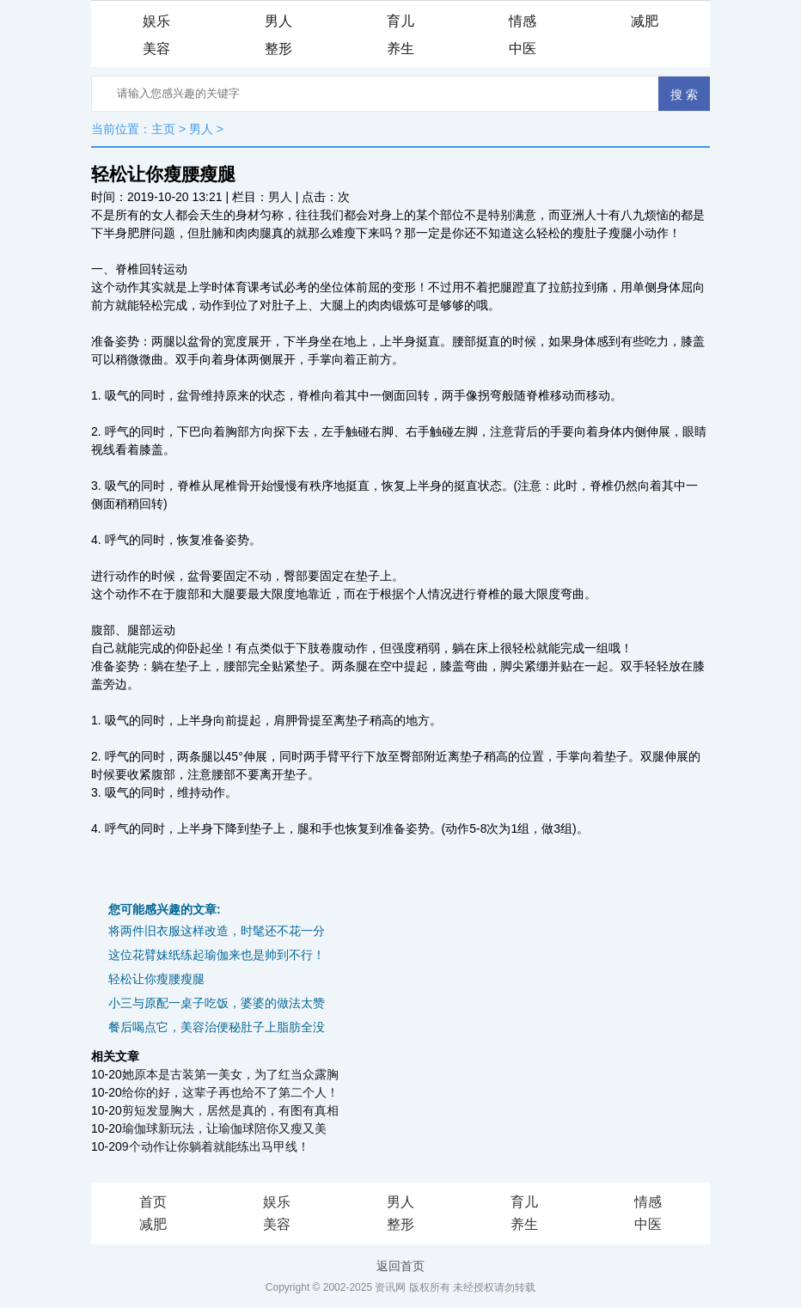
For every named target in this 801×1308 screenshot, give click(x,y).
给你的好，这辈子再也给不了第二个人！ (230, 1092)
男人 (278, 21)
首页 (153, 1202)
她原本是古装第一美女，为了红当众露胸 (230, 1074)
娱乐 (156, 21)
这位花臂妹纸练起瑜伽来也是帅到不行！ (216, 955)
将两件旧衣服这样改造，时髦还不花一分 (216, 931)
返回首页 (400, 1266)
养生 (400, 48)
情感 (522, 21)
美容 (156, 48)
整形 (278, 48)
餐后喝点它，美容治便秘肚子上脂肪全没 (216, 1027)
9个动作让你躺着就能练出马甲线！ (215, 1146)
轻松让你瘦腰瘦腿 (156, 979)
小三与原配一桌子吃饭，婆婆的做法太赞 (216, 1003)
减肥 (644, 21)
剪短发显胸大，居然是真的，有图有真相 (230, 1110)
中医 (522, 48)
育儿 (400, 21)
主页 (163, 129)
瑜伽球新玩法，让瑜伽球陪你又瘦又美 (224, 1128)
